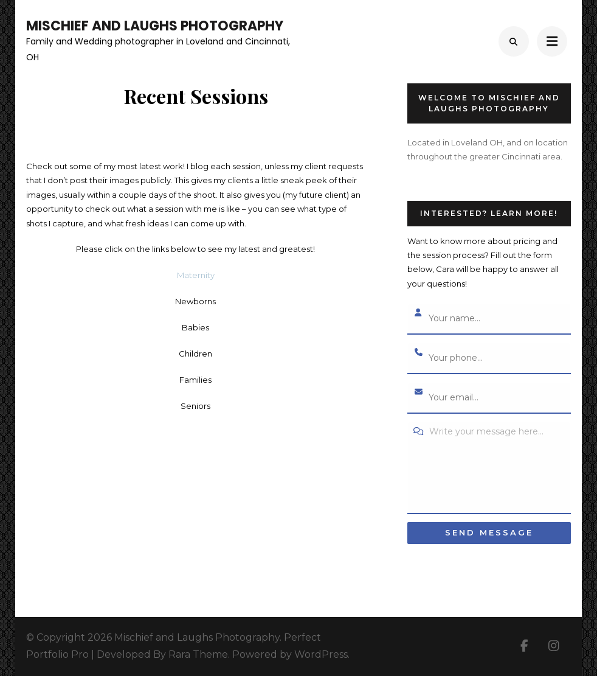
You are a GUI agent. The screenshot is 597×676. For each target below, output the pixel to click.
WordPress (321, 654)
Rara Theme (198, 654)
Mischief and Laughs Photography (154, 25)
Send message (489, 532)
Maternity (196, 275)
